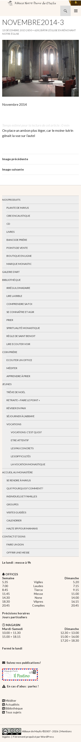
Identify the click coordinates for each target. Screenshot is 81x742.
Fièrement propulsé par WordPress (33, 736)
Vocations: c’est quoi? (26, 432)
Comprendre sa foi (19, 304)
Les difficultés (20, 456)
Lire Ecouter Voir (18, 344)
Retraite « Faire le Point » (23, 400)
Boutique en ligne (19, 255)
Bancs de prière (16, 239)
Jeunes (6, 384)
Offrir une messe (18, 552)
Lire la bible (14, 296)
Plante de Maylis (17, 207)
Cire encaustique (18, 215)
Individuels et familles (21, 496)
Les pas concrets (22, 448)
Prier (9, 320)
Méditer (11, 368)
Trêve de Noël (15, 392)
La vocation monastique (28, 464)
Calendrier (14, 520)
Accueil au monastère (17, 472)
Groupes (12, 504)
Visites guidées (16, 512)
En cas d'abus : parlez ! (23, 686)
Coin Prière (9, 352)
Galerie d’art (11, 271)
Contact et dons (13, 536)
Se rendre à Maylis (18, 480)
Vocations (13, 424)
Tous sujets (13, 712)
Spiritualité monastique (23, 328)
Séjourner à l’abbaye (20, 416)
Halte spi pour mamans (22, 528)
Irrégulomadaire (18, 288)
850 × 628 (33, 30)
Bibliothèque (11, 280)
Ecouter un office (19, 360)
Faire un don (15, 544)
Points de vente (17, 247)
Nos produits (11, 199)
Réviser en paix (16, 408)
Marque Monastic (19, 263)
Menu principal (76, 11)
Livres (10, 231)
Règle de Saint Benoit (20, 336)
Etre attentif (20, 440)
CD (8, 223)
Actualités (12, 704)
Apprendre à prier (18, 376)
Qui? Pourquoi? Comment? (24, 488)
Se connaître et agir (20, 312)
